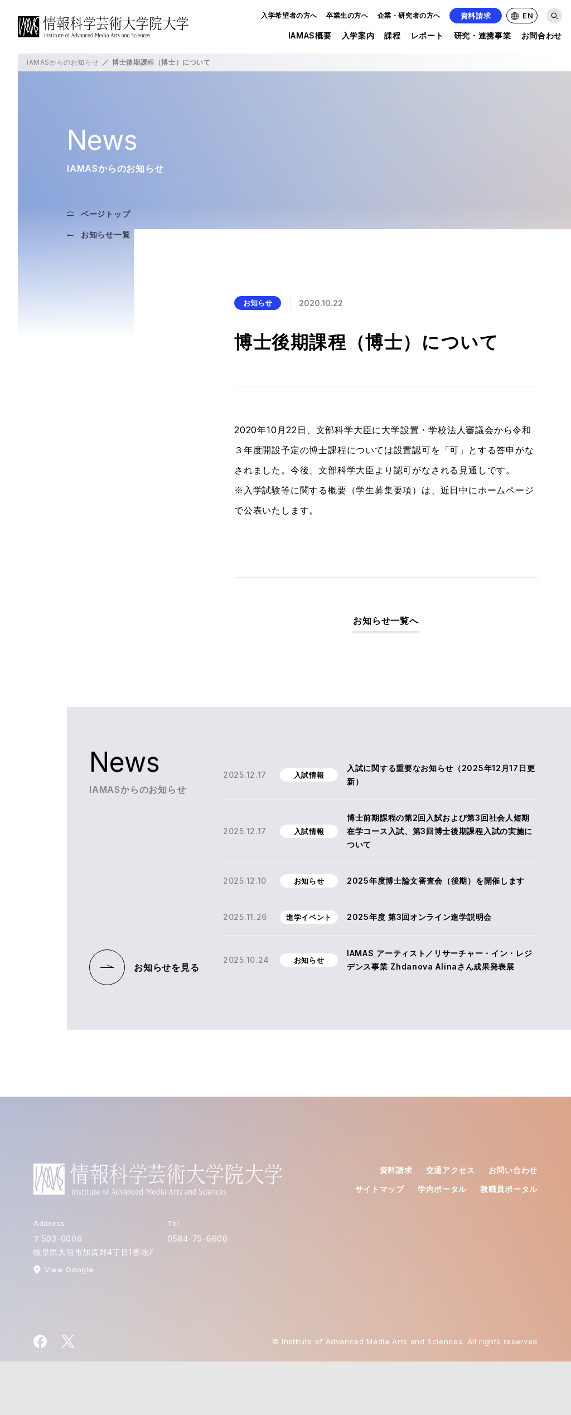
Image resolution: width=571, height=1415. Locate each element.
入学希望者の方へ (289, 15)
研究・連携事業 (482, 38)
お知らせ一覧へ (386, 620)
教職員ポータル (509, 1189)
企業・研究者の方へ (409, 15)
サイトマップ (379, 1189)
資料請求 (476, 15)
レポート (427, 38)
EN (522, 15)
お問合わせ (542, 38)
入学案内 (358, 38)
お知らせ (257, 302)
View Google (69, 1269)
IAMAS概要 (310, 38)
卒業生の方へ (347, 15)
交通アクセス (450, 1170)
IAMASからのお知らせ (63, 62)
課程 (392, 38)
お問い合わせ (513, 1170)
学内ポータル (442, 1189)
